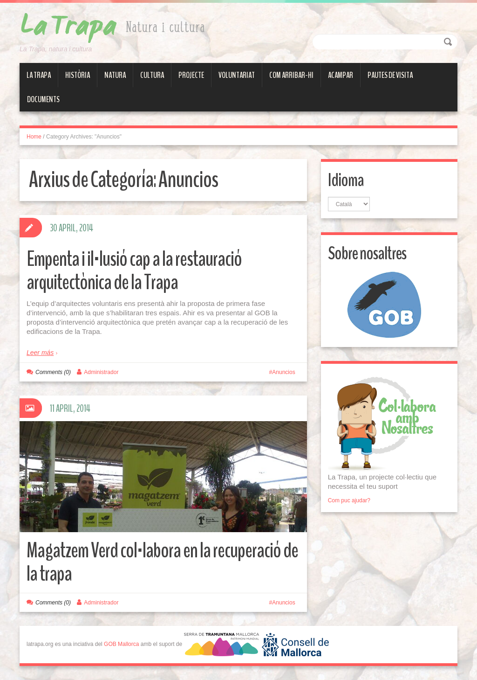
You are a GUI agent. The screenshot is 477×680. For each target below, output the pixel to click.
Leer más (40, 352)
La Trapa (39, 75)
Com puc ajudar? (349, 500)
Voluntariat (236, 75)
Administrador (101, 372)
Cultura (152, 75)
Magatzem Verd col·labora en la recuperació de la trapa (162, 562)
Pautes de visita (390, 75)
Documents (43, 99)
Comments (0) (53, 372)
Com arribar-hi (291, 75)
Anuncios (283, 372)
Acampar (340, 75)
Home (34, 136)
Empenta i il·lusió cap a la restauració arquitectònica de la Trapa (134, 271)
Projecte (191, 75)
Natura (115, 75)
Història (77, 75)
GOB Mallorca (121, 644)
